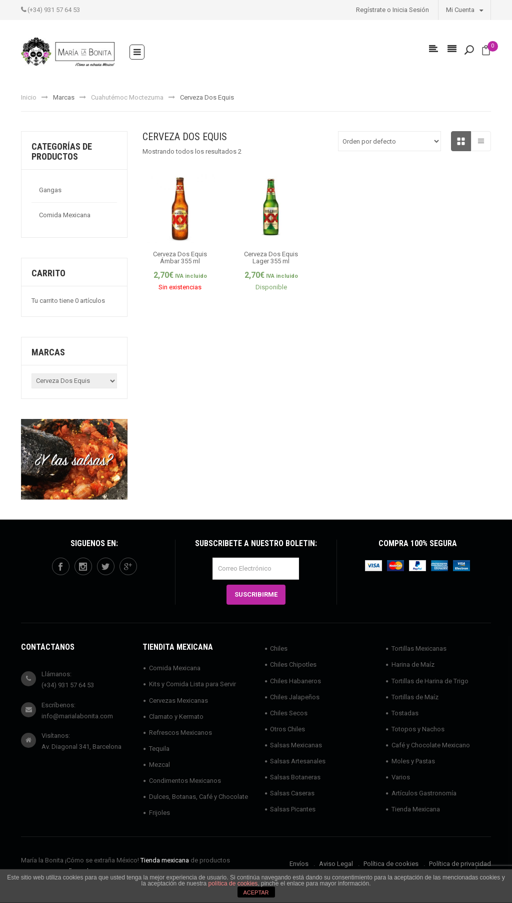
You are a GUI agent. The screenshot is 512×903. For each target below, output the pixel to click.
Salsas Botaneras (295, 777)
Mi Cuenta (464, 9)
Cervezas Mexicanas (178, 700)
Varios (401, 777)
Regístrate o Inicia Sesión (392, 10)
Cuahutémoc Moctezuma (127, 97)
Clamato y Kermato (176, 716)
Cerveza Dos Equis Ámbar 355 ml (180, 257)
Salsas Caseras (292, 793)
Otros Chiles (287, 729)
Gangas (50, 190)
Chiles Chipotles (293, 664)
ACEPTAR (255, 892)
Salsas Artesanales (298, 761)
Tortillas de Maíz (415, 697)
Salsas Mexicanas (296, 745)
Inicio (28, 97)
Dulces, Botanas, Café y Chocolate (198, 796)
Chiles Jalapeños (295, 697)
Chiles (279, 648)
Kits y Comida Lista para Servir (192, 684)
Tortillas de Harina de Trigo (430, 681)
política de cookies (233, 883)
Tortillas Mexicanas (419, 648)
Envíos (299, 863)
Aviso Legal (336, 863)
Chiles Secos (289, 713)
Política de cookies (391, 863)
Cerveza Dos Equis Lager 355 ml (271, 257)
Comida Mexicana (64, 215)
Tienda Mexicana (416, 809)
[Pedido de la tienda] (389, 141)
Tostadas (405, 713)
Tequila (159, 748)
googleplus (128, 567)
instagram (83, 567)
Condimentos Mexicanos (185, 780)
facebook (60, 567)
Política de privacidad (460, 863)
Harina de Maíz (413, 664)
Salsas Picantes (293, 809)
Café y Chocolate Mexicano (431, 745)
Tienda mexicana (164, 860)
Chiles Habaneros (295, 681)
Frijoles (159, 812)
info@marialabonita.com (77, 716)
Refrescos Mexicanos (180, 732)
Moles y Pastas (413, 761)
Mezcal (159, 764)
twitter (106, 567)
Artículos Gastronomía (424, 793)
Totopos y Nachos (418, 729)
